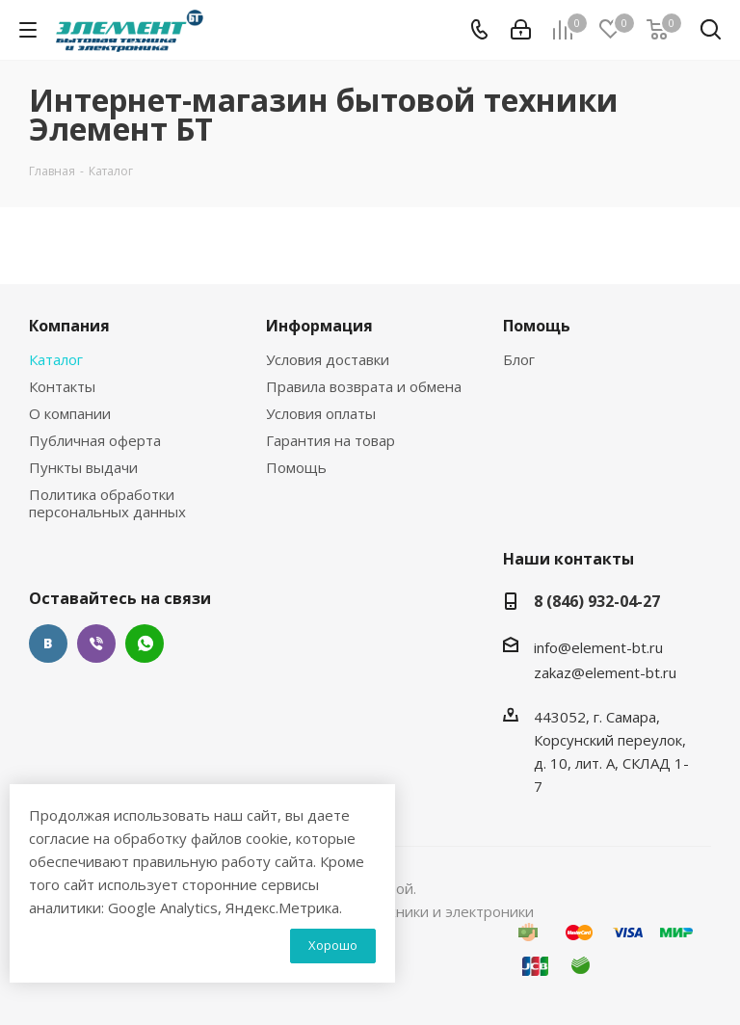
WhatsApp (144, 643)
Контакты (62, 386)
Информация (319, 325)
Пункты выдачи (83, 467)
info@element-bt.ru (598, 647)
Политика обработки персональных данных (107, 503)
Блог (519, 359)
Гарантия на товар (330, 440)
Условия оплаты (321, 413)
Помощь (296, 467)
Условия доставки (327, 359)
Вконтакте (48, 643)
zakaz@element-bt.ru (605, 672)
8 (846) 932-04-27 (597, 601)
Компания (69, 325)
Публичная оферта (95, 440)
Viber (96, 643)
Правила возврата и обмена (364, 386)
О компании (70, 413)
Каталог (56, 359)
